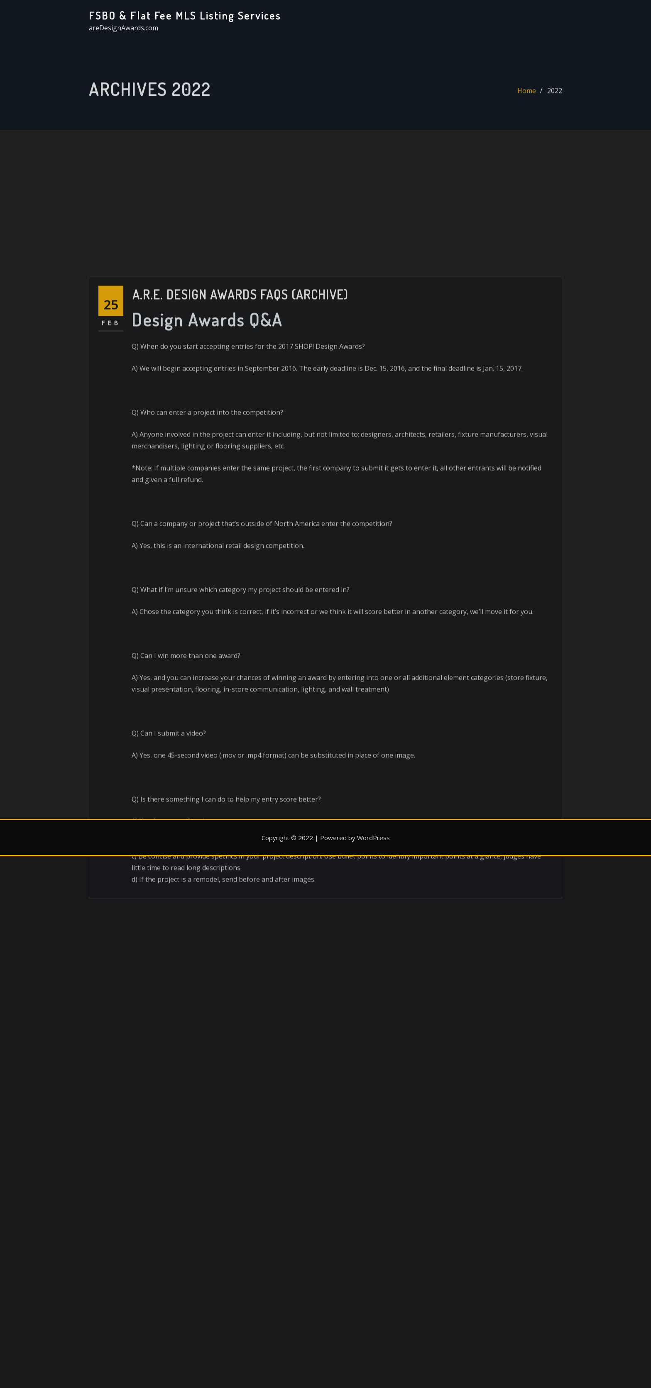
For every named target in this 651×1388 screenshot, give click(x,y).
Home (526, 94)
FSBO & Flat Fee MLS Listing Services (185, 15)
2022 (554, 94)
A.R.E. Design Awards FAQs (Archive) (240, 379)
